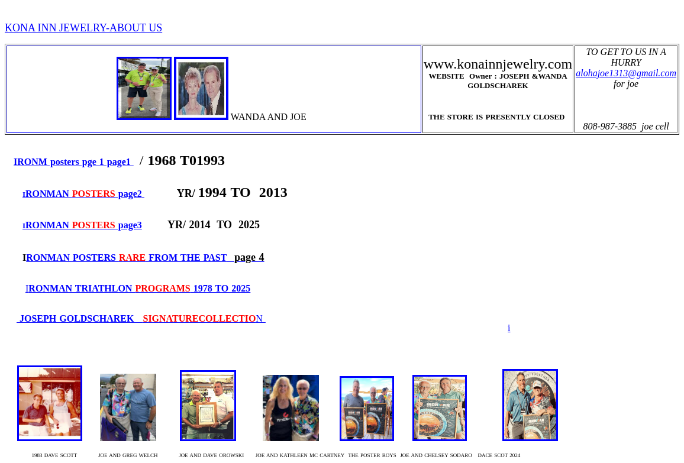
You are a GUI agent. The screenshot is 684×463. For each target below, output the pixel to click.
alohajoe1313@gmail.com (626, 73)
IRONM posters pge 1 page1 (74, 162)
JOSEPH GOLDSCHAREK (136, 318)
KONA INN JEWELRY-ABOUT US (83, 28)
